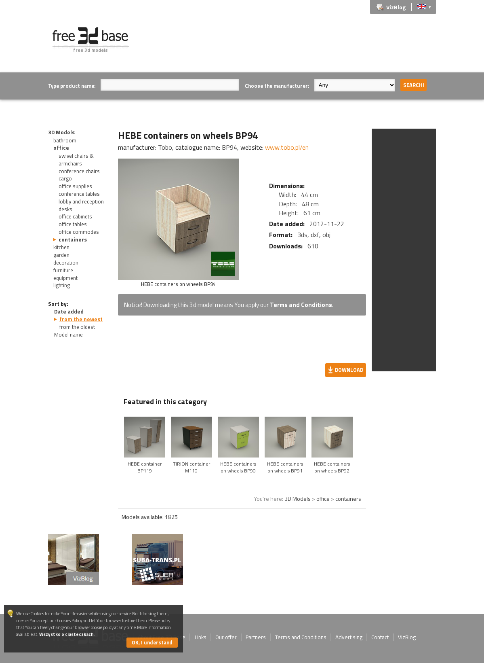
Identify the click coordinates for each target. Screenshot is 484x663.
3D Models (61, 132)
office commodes (79, 232)
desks (65, 209)
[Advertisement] (289, 45)
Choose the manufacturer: (277, 86)
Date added (69, 311)
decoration (65, 262)
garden (61, 255)
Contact (380, 637)
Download (349, 370)
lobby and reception (81, 201)
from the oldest (77, 327)
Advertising (348, 637)
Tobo (165, 147)
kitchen (61, 247)
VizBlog (396, 7)
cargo (65, 178)
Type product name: (71, 86)
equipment (65, 278)
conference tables (79, 194)
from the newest (81, 319)
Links (200, 637)
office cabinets (75, 216)
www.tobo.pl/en (287, 147)
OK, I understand (152, 642)
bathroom (64, 140)
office (61, 148)
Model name (68, 334)
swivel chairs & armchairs (76, 159)
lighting (61, 285)
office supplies (75, 186)
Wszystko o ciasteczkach (66, 634)
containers (73, 239)
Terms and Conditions (301, 304)
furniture (63, 270)
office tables (73, 224)
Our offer (226, 637)
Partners (256, 637)
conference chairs (79, 171)
